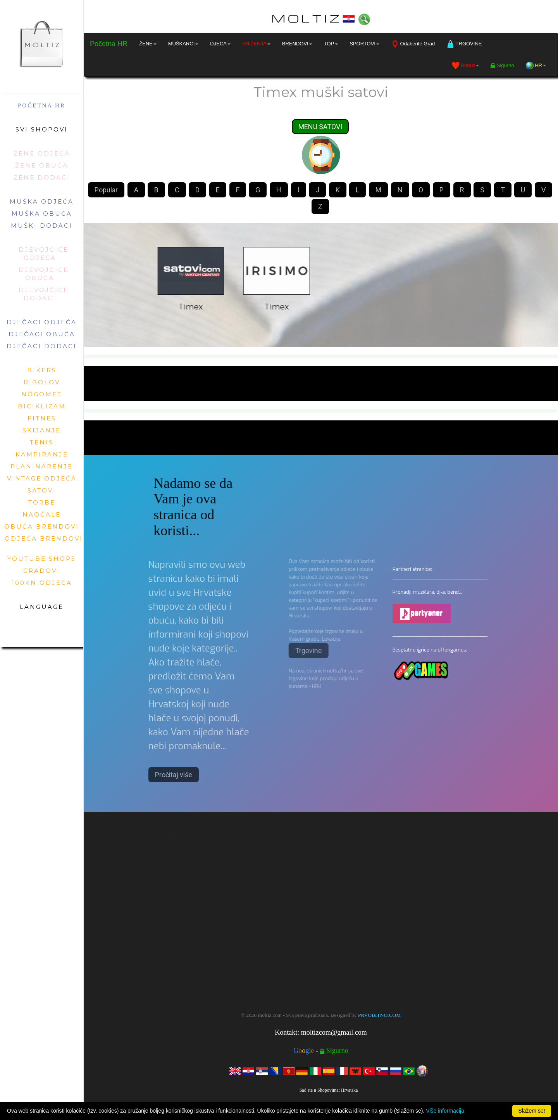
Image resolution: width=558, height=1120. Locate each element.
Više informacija (445, 1111)
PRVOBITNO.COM (379, 1015)
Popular (106, 190)
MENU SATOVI (320, 127)
